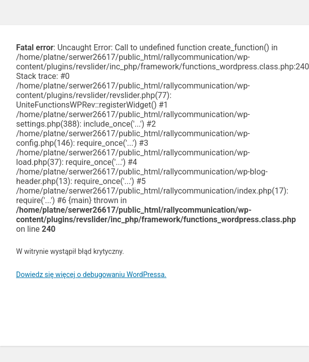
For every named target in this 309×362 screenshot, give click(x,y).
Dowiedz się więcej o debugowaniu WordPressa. (91, 274)
